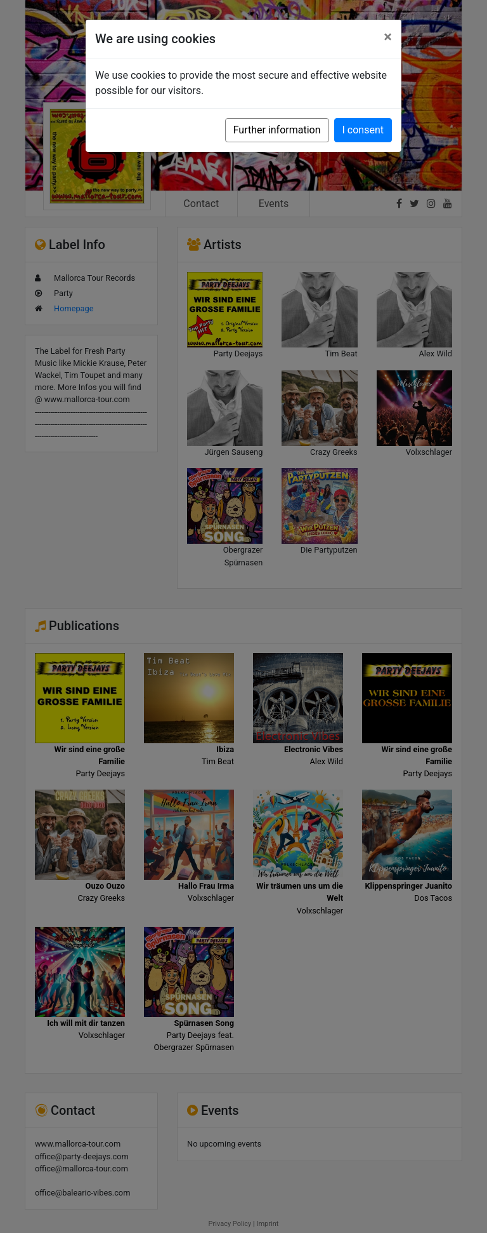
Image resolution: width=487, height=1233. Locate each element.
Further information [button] (277, 130)
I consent (363, 130)
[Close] (387, 37)
